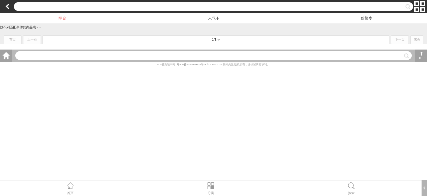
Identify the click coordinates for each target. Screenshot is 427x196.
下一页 (400, 39)
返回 (7, 6)
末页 (417, 39)
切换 (419, 6)
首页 (12, 39)
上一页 (32, 39)
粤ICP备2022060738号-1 (192, 64)
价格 (364, 18)
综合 (62, 18)
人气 (213, 18)
